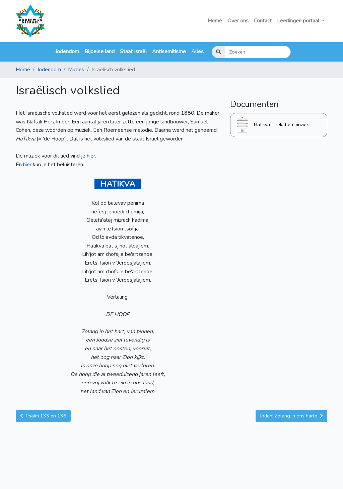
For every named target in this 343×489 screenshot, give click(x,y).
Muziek (76, 69)
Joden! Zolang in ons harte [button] (291, 415)
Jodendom (67, 51)
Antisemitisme (169, 51)
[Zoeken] (258, 52)
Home (215, 20)
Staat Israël (133, 51)
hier (91, 156)
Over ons (238, 20)
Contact (263, 20)
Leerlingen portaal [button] (299, 20)
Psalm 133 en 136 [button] (43, 415)
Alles (197, 51)
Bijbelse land (99, 51)
